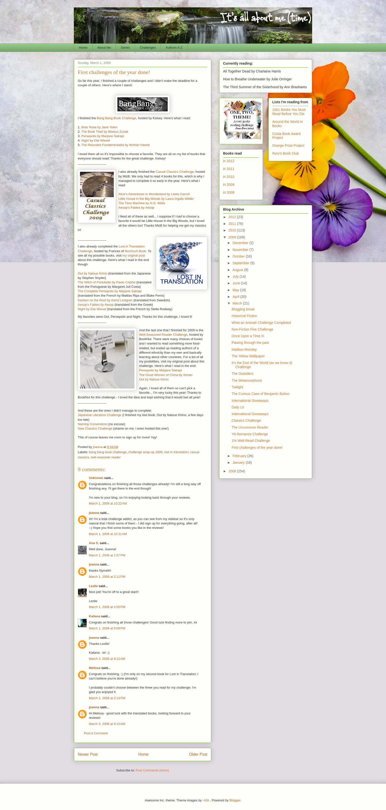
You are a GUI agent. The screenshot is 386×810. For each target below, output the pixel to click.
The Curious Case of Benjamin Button (261, 394)
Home (83, 47)
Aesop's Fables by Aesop (136, 207)
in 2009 (228, 185)
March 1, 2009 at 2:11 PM (107, 577)
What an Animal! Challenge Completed (261, 323)
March (237, 303)
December (240, 243)
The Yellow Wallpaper (248, 356)
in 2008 (228, 192)
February (239, 456)
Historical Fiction (244, 316)
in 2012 (228, 161)
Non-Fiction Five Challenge (252, 329)
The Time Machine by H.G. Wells (141, 203)
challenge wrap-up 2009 (145, 452)
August (238, 270)
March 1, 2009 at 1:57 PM (107, 555)
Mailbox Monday (244, 349)
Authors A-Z (174, 47)
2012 (232, 217)
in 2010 (228, 177)
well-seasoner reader (106, 457)
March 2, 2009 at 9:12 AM (107, 659)
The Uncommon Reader (250, 427)
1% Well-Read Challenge (251, 441)
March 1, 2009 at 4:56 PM (107, 607)
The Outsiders (242, 374)
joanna (94, 513)
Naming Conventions (93, 424)
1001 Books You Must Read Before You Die (289, 112)
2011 (232, 224)
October (239, 256)
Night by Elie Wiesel (95, 140)
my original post (133, 255)
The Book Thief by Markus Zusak (104, 131)
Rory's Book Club (285, 153)
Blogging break (243, 309)
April (236, 297)
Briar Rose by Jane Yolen (99, 127)
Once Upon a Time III (248, 336)
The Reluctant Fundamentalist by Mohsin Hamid (115, 145)
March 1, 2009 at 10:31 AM (108, 534)
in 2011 (228, 169)
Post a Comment (96, 733)
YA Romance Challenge (250, 434)
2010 (232, 230)
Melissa (94, 668)
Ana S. (94, 543)
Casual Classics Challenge (175, 172)
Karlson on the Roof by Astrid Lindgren (105, 300)
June (236, 283)
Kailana (94, 616)
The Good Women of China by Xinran (166, 375)
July (236, 276)
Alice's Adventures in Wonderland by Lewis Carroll (154, 194)
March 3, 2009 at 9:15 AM (107, 724)
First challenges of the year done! (257, 447)
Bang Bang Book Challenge (116, 118)
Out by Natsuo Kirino (92, 273)
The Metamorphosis (247, 380)
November (240, 250)
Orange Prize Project (288, 145)
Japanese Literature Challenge (99, 415)
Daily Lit (238, 407)
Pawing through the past (250, 343)
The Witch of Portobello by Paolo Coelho (106, 282)
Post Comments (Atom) (152, 770)
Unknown (96, 478)
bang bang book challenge (108, 452)
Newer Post (88, 754)
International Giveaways (250, 401)
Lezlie (93, 586)
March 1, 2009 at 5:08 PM (107, 628)
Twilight (237, 387)
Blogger (234, 800)
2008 (232, 471)
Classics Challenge (246, 420)
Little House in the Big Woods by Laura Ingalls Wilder (156, 199)
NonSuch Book (135, 251)
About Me (104, 47)
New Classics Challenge (95, 428)
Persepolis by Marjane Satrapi (102, 136)
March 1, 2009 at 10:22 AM (108, 503)
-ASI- (206, 800)
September (241, 263)
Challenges (148, 47)
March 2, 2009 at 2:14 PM (107, 698)
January (239, 462)
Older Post (198, 754)
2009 (232, 237)
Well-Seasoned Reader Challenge (163, 334)
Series (125, 47)
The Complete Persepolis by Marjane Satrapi (110, 291)
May (236, 290)
